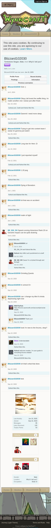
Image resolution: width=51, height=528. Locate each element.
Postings (14, 80)
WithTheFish (18, 306)
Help (48, 523)
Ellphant (19, 194)
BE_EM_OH (13, 230)
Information (36, 80)
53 (36, 427)
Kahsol (26, 108)
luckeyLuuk (12, 108)
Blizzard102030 (14, 87)
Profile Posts (14, 76)
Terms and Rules (39, 523)
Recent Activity (35, 76)
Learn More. (26, 48)
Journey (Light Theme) (9, 523)
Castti (19, 108)
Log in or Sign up (41, 1)
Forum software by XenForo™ (25, 526)
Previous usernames (25, 83)
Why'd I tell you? (31, 479)
